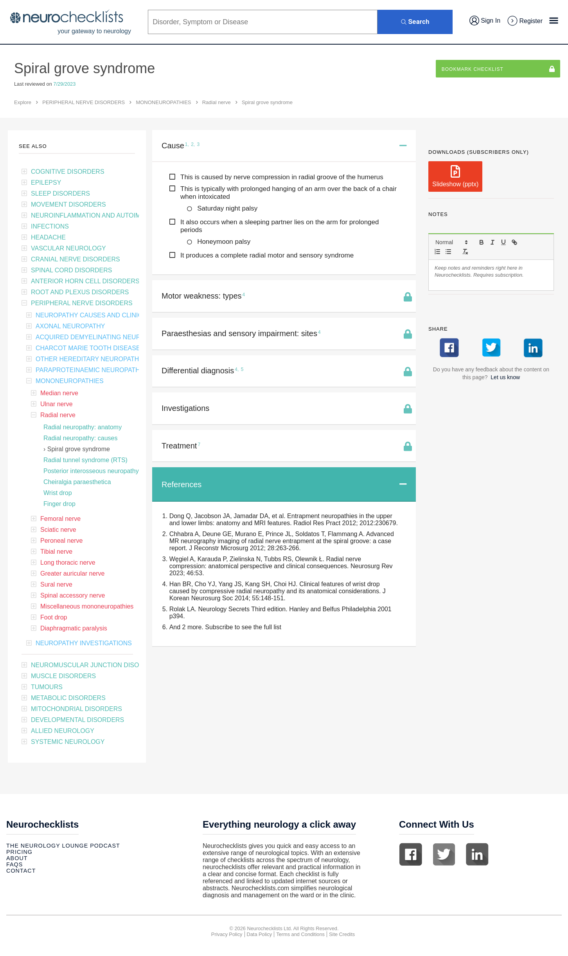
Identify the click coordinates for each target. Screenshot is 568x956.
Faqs (14, 864)
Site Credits (342, 934)
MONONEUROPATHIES (163, 102)
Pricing (19, 852)
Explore (22, 102)
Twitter (444, 854)
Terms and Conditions (300, 934)
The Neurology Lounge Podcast (63, 846)
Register (525, 21)
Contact (21, 871)
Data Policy (259, 934)
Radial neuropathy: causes (80, 438)
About (17, 858)
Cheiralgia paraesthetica (77, 482)
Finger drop (59, 504)
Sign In (484, 20)
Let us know (505, 377)
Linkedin (477, 854)
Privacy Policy (227, 934)
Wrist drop (57, 493)
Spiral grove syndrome (78, 449)
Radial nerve (216, 102)
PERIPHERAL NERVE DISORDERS (83, 102)
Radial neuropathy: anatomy (82, 427)
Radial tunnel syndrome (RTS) (85, 460)
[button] (451, 242)
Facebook (410, 854)
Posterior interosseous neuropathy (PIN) (99, 471)
